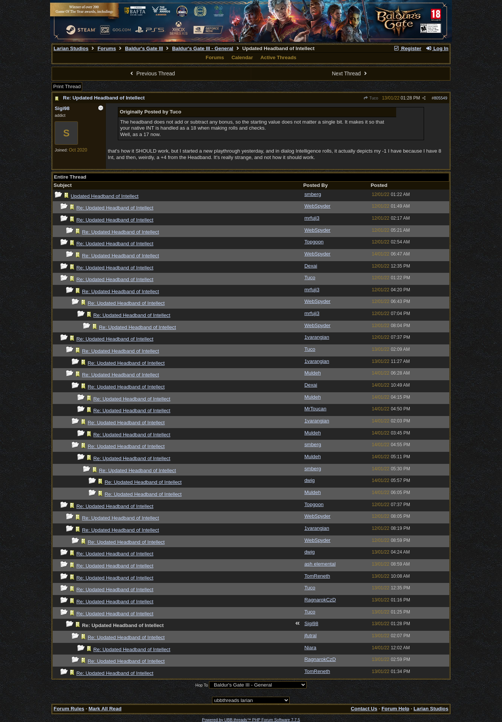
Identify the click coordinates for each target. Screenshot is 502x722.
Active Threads (278, 57)
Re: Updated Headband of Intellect (104, 98)
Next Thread (350, 73)
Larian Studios (70, 48)
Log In (437, 48)
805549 (440, 98)
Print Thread (67, 86)
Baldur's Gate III (144, 48)
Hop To (201, 685)
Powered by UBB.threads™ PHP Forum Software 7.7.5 (251, 719)
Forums (107, 48)
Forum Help (395, 708)
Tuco (370, 98)
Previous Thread (151, 73)
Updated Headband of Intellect (105, 196)
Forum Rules (68, 708)
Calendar (242, 57)
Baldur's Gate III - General (202, 48)
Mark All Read (105, 708)
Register (407, 48)
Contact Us (364, 708)
